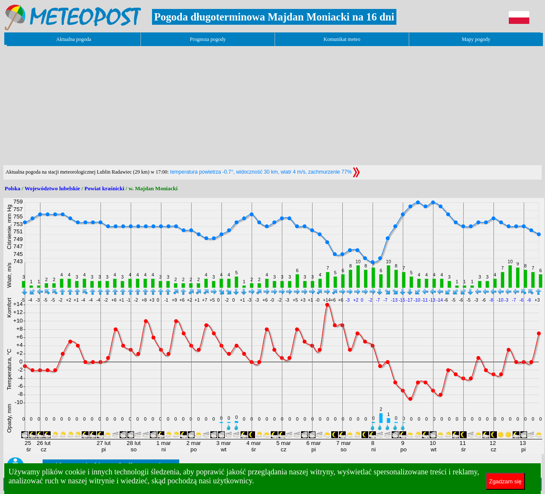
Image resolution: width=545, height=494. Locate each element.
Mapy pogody (476, 39)
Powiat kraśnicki (104, 188)
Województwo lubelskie (52, 188)
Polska (12, 188)
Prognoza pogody (208, 39)
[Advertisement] (158, 105)
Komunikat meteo (342, 39)
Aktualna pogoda (73, 39)
